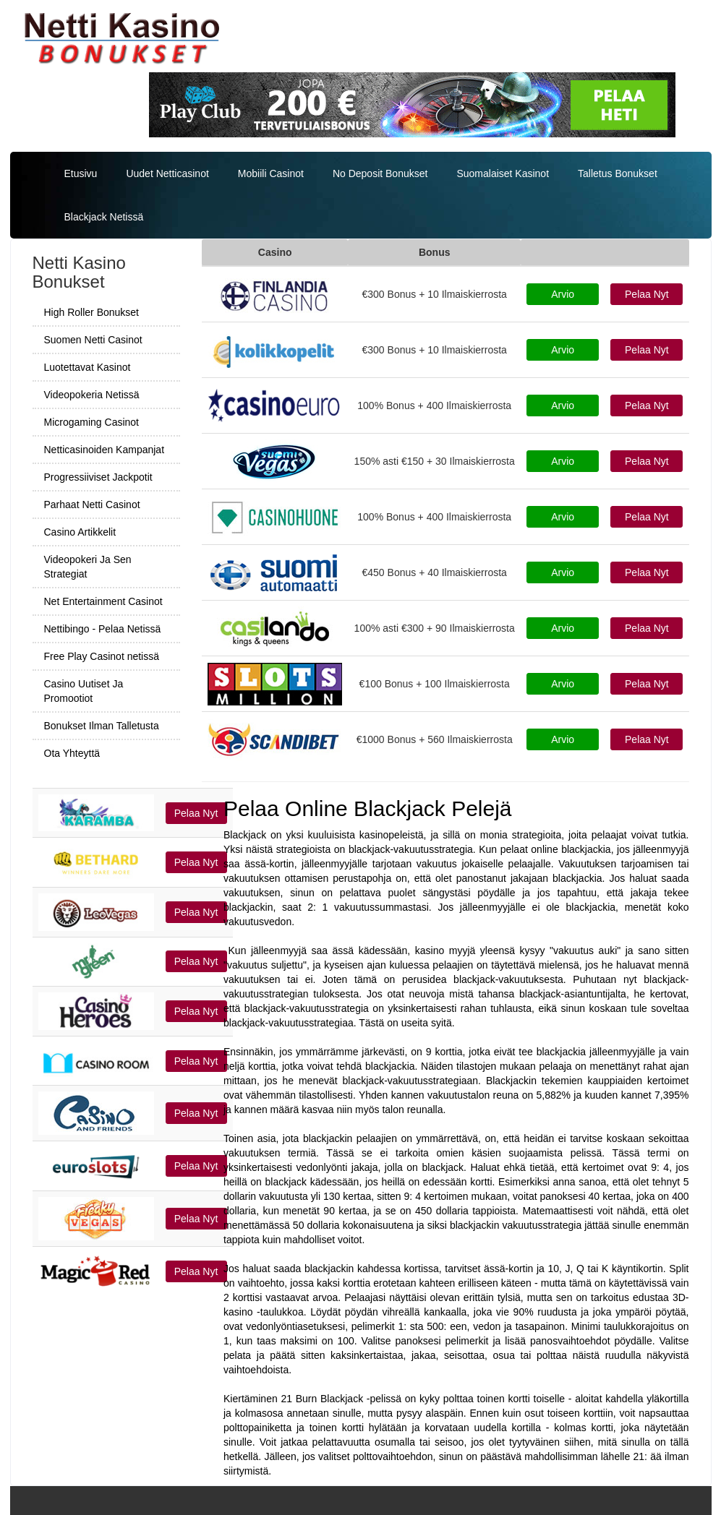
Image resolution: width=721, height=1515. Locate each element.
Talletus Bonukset (617, 173)
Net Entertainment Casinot (103, 601)
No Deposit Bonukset (380, 173)
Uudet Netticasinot (167, 173)
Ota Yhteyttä (72, 753)
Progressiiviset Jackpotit (98, 477)
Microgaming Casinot (92, 422)
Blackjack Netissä (104, 217)
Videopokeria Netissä (92, 394)
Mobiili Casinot (271, 173)
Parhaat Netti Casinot (92, 504)
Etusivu (81, 173)
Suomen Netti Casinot (93, 340)
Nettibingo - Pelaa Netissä (102, 629)
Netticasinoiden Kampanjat (104, 449)
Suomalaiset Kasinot (502, 173)
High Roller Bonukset (92, 312)
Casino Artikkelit (80, 532)
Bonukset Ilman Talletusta (101, 725)
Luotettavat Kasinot (87, 367)
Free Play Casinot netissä (102, 656)
